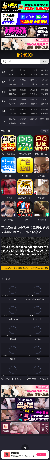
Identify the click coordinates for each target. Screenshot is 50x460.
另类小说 (23, 113)
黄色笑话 (33, 113)
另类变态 (44, 94)
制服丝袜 (12, 94)
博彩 (3, 72)
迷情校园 (12, 113)
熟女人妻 (12, 84)
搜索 (44, 61)
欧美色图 (33, 99)
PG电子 (12, 70)
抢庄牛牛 (44, 74)
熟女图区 (33, 104)
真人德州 (23, 70)
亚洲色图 (23, 99)
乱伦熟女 (33, 94)
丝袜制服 (23, 84)
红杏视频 (12, 123)
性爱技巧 (44, 113)
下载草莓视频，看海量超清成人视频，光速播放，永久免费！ (25, 268)
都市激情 (12, 109)
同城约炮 (12, 119)
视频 (3, 81)
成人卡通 (33, 90)
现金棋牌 (33, 74)
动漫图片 (44, 99)
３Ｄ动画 (44, 80)
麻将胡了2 (12, 74)
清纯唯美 (23, 104)
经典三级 (23, 94)
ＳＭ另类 (44, 84)
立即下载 (41, 454)
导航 (3, 120)
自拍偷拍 (23, 80)
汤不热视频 (44, 119)
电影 (3, 91)
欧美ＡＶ (33, 80)
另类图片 (44, 104)
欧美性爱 (44, 90)
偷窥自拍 (12, 99)
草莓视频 (33, 119)
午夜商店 (23, 119)
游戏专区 (44, 70)
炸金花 (23, 74)
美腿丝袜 (12, 104)
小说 (3, 111)
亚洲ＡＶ (12, 80)
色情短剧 (23, 123)
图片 (3, 101)
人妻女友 (33, 109)
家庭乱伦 (23, 109)
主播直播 (33, 84)
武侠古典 (44, 109)
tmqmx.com (25, 55)
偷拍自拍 (23, 90)
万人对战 (33, 70)
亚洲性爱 (12, 90)
